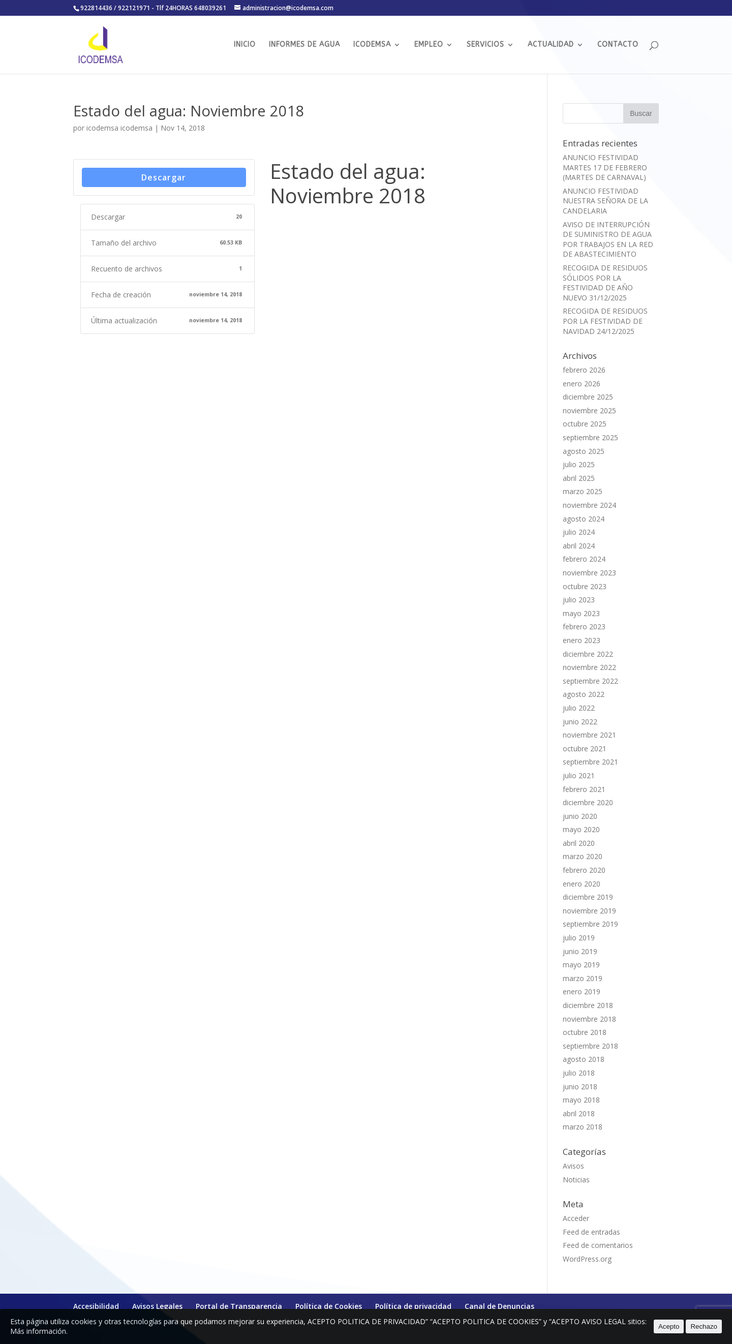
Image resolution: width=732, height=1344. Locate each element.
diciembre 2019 (588, 897)
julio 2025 (579, 464)
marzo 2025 (582, 491)
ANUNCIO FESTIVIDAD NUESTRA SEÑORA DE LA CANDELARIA (605, 201)
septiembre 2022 (590, 681)
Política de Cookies (328, 1306)
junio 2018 (580, 1086)
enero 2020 (581, 884)
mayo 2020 (581, 829)
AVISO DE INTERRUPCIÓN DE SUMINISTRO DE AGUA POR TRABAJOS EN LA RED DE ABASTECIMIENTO (608, 239)
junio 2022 (580, 721)
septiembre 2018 (590, 1046)
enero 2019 (581, 991)
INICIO (245, 45)
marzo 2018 (582, 1127)
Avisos (573, 1166)
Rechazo (703, 1326)
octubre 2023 (584, 586)
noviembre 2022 (589, 667)
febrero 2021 (584, 789)
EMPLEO (428, 45)
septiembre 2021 (590, 762)
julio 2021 (579, 775)
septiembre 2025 (590, 437)
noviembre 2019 (589, 910)
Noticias (576, 1179)
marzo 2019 (582, 978)
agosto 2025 (583, 451)
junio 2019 (580, 951)
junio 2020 (580, 816)
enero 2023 (581, 640)
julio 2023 (579, 599)
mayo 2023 (581, 613)
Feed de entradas (591, 1232)
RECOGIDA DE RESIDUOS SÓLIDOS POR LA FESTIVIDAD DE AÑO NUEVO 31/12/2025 (605, 282)
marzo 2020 (582, 856)
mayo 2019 (581, 964)
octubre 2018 (584, 1032)
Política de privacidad (413, 1306)
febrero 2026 (584, 370)
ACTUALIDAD (551, 45)
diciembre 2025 (588, 397)
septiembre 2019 (590, 924)
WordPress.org (587, 1259)
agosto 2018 (583, 1059)
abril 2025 (579, 478)
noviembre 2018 (589, 1019)
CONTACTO (617, 45)
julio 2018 (579, 1073)
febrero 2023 (584, 626)
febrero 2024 (584, 559)
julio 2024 (579, 532)
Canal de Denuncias (499, 1306)
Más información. (39, 1331)
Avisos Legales (157, 1306)
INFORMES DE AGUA (304, 45)
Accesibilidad (96, 1306)
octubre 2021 (584, 748)
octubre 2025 (584, 424)
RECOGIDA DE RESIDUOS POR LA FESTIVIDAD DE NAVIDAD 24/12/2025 (605, 320)
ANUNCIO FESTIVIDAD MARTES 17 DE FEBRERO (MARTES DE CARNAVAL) (605, 167)
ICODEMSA (372, 45)
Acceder (576, 1218)
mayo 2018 (581, 1100)
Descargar (163, 177)
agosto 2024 (583, 519)
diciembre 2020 (588, 802)
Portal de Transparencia (239, 1306)
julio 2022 (579, 708)
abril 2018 (579, 1113)
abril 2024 (579, 546)
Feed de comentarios (598, 1245)
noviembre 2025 (589, 410)
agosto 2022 (583, 694)
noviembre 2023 (589, 572)
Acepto (669, 1326)
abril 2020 (579, 843)
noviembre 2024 (589, 505)
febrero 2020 (584, 870)
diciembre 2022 (588, 654)
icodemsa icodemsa (119, 128)
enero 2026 (581, 383)
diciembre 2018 (588, 1005)
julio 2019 (579, 937)
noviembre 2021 (589, 735)
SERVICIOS (485, 45)
